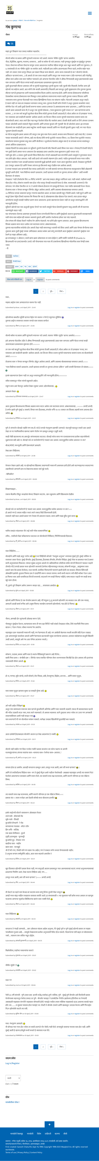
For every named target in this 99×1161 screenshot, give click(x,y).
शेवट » (62, 291)
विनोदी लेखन (17, 261)
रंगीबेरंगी (20, 21)
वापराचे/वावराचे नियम (13, 1144)
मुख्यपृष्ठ (15, 21)
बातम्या (57, 1134)
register (47, 279)
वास (29, 266)
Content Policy (36, 1152)
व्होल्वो (35, 266)
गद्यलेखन (15, 256)
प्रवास (16, 266)
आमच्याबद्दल (35, 1144)
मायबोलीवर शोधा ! (12, 1102)
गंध (25, 266)
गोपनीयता (26, 1144)
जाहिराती (48, 1134)
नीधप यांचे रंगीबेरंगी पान (30, 21)
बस (21, 266)
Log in (31, 279)
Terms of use (11, 1152)
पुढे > (51, 291)
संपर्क (43, 1144)
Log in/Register (13, 1063)
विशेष (39, 1134)
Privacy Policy (23, 1152)
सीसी (65, 1134)
